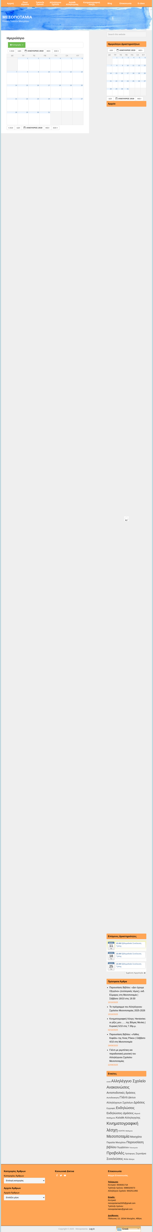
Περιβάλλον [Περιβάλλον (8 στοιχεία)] (123, 1147)
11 (60, 72)
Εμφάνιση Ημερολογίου (135, 973)
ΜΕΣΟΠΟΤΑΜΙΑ (17, 16)
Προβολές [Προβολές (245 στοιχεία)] (115, 1153)
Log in (92, 1229)
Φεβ (49, 51)
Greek (122, 1229)
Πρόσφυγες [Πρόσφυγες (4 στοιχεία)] (130, 1153)
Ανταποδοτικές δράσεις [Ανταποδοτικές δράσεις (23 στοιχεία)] (121, 1092)
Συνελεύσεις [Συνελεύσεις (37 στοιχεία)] (115, 1159)
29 (27, 112)
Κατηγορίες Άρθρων (14, 1176)
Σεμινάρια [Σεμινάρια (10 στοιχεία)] (141, 1153)
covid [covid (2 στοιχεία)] (109, 1082)
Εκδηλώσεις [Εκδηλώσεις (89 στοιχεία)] (125, 1108)
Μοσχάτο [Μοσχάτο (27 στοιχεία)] (136, 1136)
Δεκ (19, 51)
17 (49, 85)
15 (27, 85)
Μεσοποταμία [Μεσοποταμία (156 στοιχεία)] (118, 1136)
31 (49, 112)
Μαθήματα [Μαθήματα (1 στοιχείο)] (128, 1131)
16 (38, 85)
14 (16, 85)
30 (38, 112)
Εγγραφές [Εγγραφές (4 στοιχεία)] (111, 1108)
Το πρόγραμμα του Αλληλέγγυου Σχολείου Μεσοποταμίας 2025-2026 (127, 1009)
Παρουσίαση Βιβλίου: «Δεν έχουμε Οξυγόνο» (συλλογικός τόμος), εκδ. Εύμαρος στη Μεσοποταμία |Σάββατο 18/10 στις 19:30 (127, 993)
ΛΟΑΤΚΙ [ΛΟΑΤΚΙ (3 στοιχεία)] (121, 1131)
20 (82, 85)
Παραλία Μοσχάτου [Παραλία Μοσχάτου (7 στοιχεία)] (116, 1142)
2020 (56, 51)
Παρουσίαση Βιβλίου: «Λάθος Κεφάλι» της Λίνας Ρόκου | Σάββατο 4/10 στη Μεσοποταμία (127, 1038)
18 (60, 85)
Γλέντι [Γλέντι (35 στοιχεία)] (124, 1097)
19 (71, 85)
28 (16, 112)
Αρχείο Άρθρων (11, 1193)
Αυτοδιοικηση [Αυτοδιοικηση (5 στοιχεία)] (113, 1097)
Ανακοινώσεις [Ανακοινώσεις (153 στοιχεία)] (118, 1087)
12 (71, 72)
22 (27, 99)
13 (82, 72)
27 (82, 99)
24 (49, 99)
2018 (12, 51)
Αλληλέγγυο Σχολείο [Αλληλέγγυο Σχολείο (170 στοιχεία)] (128, 1081)
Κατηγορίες (16, 45)
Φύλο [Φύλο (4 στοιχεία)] (126, 1159)
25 (60, 99)
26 (71, 99)
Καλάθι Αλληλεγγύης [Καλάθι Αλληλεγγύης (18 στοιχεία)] (128, 1117)
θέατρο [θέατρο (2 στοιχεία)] (131, 1159)
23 (38, 99)
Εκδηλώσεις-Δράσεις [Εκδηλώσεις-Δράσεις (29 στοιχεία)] (120, 1113)
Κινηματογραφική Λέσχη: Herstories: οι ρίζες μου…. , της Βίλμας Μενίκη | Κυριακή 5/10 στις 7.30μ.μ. (127, 1022)
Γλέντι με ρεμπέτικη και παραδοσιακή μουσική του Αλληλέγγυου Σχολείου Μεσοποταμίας (122, 1055)
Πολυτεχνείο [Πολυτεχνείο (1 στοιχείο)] (134, 1147)
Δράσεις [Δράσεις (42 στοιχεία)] (139, 1102)
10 (49, 72)
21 (16, 99)
